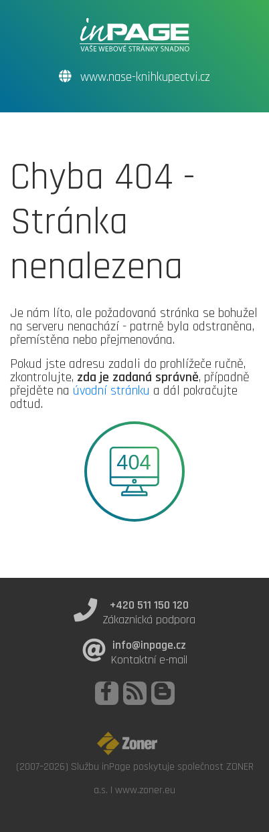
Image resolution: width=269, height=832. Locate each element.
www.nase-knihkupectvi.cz (134, 77)
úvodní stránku (111, 390)
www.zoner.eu (145, 790)
